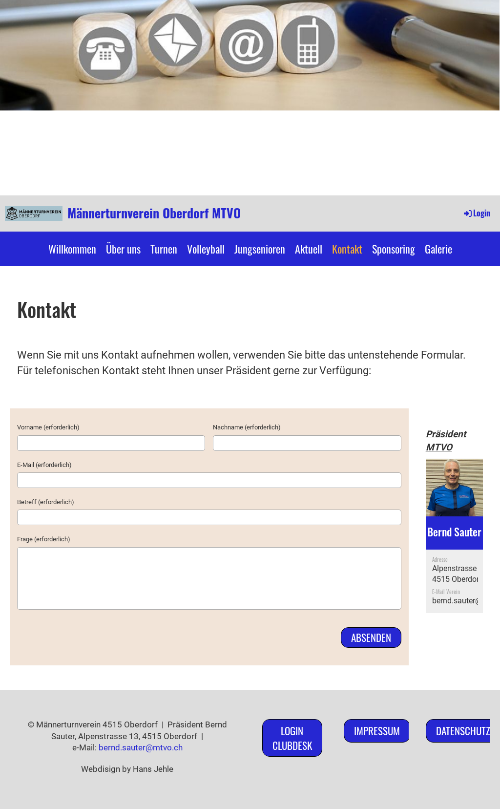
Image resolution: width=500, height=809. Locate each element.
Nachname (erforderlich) (247, 427)
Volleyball (206, 248)
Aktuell (308, 248)
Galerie (438, 248)
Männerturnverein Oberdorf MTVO (154, 213)
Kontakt (347, 248)
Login (476, 213)
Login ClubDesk (292, 737)
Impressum (377, 730)
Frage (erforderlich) (43, 539)
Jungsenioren (259, 248)
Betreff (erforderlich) (45, 502)
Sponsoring (393, 248)
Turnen (163, 248)
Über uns (123, 248)
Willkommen (72, 248)
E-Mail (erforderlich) (44, 464)
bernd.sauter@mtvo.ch (141, 747)
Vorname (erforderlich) (48, 427)
